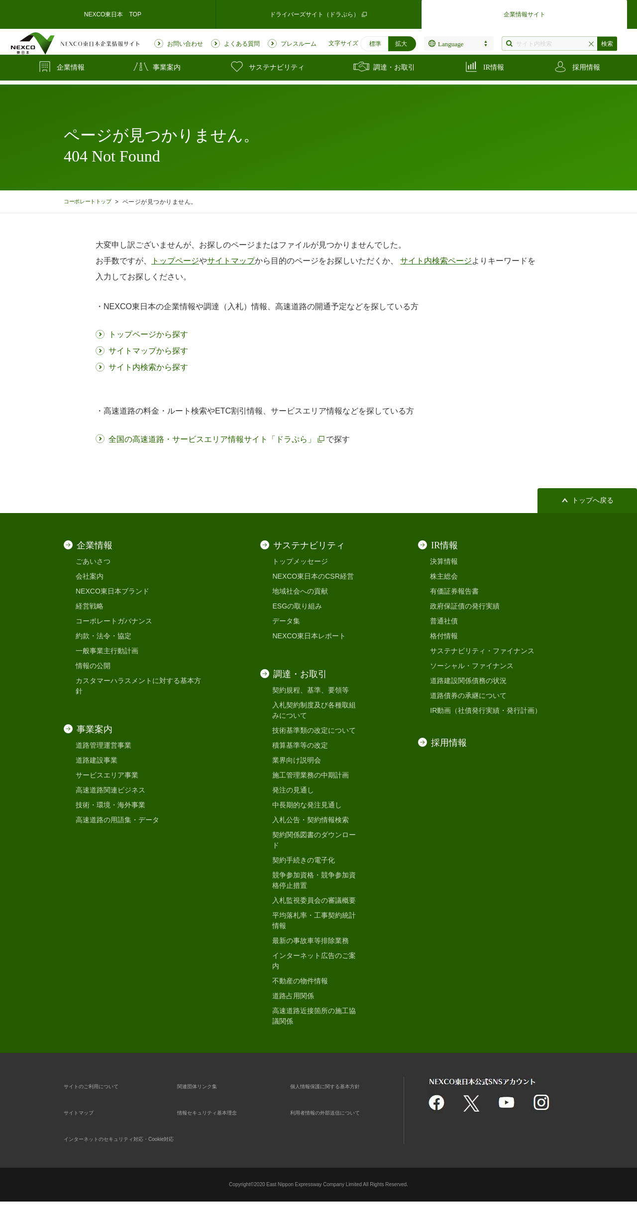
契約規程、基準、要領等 (310, 690)
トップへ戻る (593, 500)
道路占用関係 (293, 996)
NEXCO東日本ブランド (112, 591)
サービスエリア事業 (107, 775)
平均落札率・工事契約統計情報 (314, 920)
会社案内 (90, 576)
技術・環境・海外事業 (110, 805)
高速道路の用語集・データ (117, 820)
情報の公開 (93, 666)
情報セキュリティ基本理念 (219, 1112)
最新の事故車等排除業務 (310, 941)
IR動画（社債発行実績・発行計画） (485, 710)
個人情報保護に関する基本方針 (339, 1086)
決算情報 (444, 561)
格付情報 (444, 636)
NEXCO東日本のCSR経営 (312, 576)
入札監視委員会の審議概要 (314, 900)
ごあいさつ (93, 561)
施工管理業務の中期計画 (310, 775)
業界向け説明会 (296, 760)
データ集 (286, 621)
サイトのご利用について (102, 1086)
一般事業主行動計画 (107, 651)
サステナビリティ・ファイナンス (482, 651)
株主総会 (444, 576)
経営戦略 (90, 606)
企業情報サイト (524, 12)
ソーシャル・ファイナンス (472, 666)
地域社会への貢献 (300, 591)
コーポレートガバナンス (114, 621)
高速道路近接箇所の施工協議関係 (314, 1016)
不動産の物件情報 (300, 981)
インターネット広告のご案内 (314, 961)
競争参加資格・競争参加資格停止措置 (314, 880)
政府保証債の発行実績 (465, 606)
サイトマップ (85, 1112)
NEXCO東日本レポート (309, 636)
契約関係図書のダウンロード (314, 840)
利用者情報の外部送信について (339, 1112)
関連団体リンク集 (205, 1086)
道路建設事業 (96, 760)
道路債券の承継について (468, 695)
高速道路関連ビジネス (110, 790)
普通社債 (444, 621)
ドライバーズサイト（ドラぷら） (318, 12)
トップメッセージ (300, 561)
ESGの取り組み (297, 606)
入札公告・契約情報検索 (310, 820)
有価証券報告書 (454, 591)
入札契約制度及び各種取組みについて (314, 710)
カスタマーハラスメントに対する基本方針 (138, 686)
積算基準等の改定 (300, 745)
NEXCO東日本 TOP (112, 12)
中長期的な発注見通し (307, 805)
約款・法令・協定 (103, 636)
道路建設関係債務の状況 (468, 681)
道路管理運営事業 (103, 745)
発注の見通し (293, 790)
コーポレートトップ (91, 201)
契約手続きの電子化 (303, 860)
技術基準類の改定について (314, 730)
